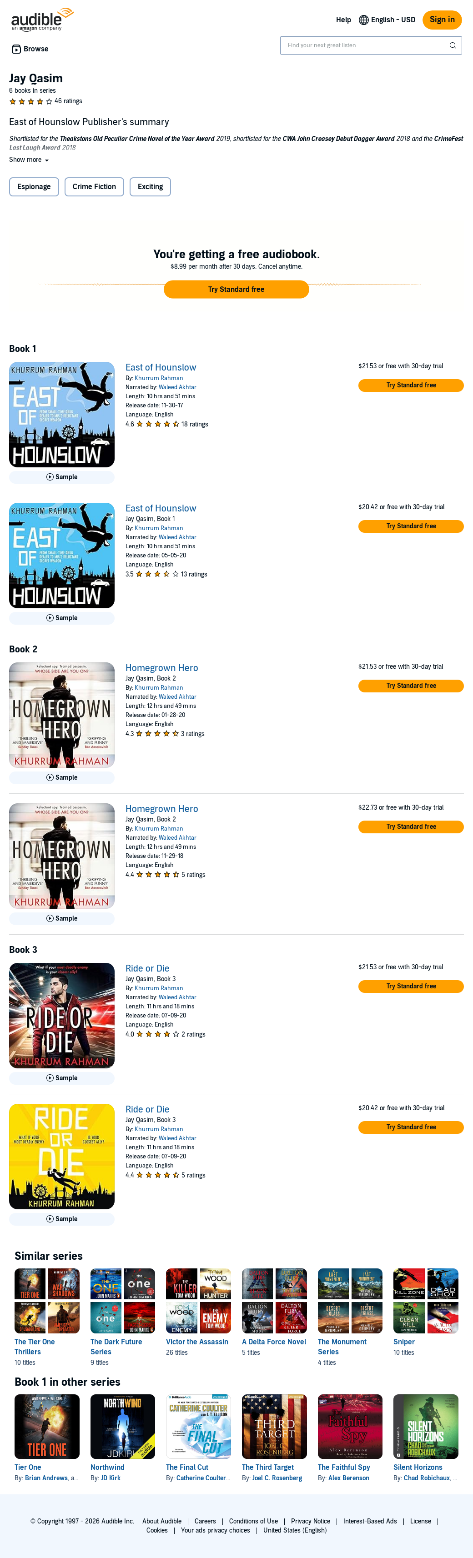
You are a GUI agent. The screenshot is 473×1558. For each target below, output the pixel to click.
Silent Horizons (418, 1467)
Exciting (150, 186)
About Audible (161, 1521)
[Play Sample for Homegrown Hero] (62, 777)
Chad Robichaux (427, 1478)
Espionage (34, 186)
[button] (29, 160)
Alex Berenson (348, 1478)
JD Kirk (111, 1478)
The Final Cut (187, 1467)
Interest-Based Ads (370, 1521)
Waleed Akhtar (177, 387)
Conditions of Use (253, 1521)
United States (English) (295, 1530)
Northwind (108, 1467)
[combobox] (371, 45)
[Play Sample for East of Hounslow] (62, 477)
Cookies (157, 1530)
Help (343, 20)
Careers (205, 1521)
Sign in (442, 20)
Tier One (28, 1467)
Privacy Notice (310, 1521)
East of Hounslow (161, 367)
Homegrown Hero (162, 668)
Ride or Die (148, 968)
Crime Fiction (94, 186)
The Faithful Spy (344, 1467)
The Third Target (268, 1467)
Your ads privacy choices (215, 1530)
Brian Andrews (46, 1478)
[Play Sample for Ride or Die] (62, 1078)
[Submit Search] (454, 45)
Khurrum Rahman (159, 378)
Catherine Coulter (201, 1478)
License (420, 1521)
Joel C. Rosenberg (277, 1478)
